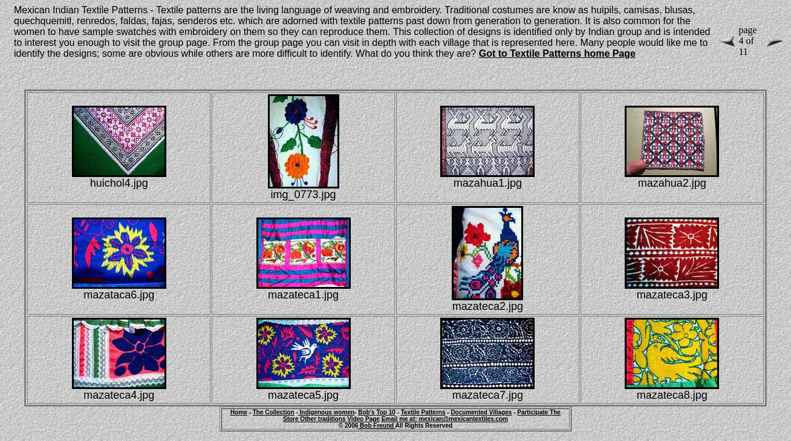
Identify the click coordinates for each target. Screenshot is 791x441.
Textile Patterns (423, 412)
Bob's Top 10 (376, 412)
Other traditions (323, 419)
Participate (533, 412)
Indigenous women (326, 412)
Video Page (363, 419)
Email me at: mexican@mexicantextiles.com (445, 419)
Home (238, 412)
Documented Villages (481, 412)
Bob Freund (376, 425)
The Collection (274, 412)
